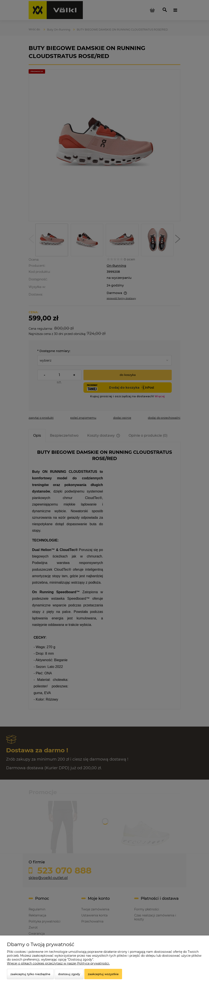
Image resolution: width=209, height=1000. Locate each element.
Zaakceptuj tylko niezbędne (30, 974)
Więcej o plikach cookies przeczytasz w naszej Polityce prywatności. (58, 963)
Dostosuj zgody (69, 974)
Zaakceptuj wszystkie (103, 974)
